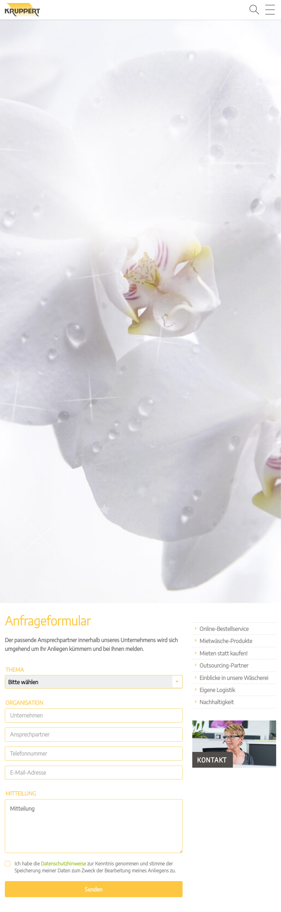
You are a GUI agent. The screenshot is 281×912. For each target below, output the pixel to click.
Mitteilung (20, 793)
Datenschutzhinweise (63, 864)
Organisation (24, 702)
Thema (14, 669)
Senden (93, 889)
